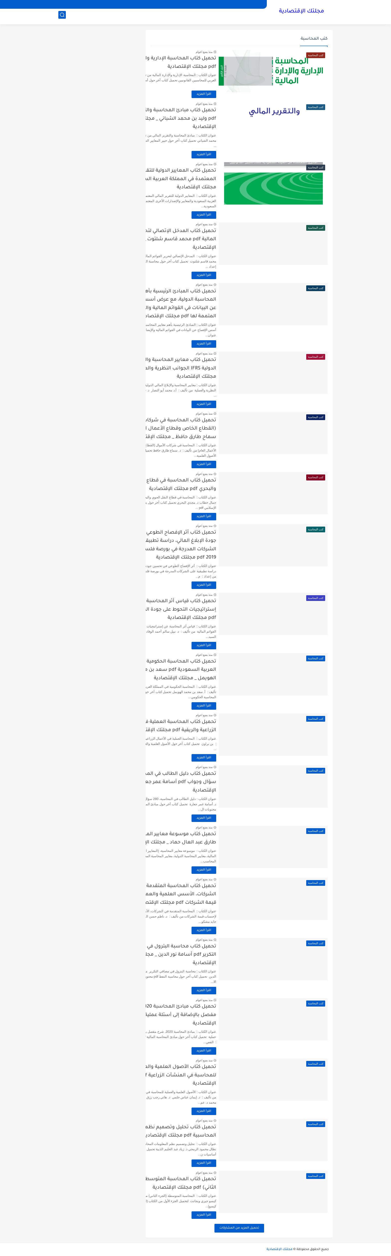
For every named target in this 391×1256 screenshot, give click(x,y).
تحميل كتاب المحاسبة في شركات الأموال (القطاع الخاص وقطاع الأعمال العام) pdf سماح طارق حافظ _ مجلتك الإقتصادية (203, 429)
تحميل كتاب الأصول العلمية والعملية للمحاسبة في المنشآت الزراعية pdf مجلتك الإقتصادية (202, 1075)
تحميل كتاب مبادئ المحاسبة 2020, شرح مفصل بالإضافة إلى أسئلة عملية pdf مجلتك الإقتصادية (200, 1015)
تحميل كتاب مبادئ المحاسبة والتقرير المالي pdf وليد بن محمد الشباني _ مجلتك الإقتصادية (201, 119)
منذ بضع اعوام (236, 52)
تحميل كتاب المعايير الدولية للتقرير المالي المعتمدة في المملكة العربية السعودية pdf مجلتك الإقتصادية (201, 179)
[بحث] (62, 16)
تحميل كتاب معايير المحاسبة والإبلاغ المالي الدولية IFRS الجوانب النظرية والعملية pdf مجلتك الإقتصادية (201, 368)
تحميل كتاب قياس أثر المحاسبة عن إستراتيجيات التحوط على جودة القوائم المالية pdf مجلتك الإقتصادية (200, 610)
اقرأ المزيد (236, 94)
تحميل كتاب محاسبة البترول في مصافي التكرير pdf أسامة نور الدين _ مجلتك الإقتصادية (205, 955)
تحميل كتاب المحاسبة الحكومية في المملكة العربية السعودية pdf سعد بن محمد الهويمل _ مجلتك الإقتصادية (201, 670)
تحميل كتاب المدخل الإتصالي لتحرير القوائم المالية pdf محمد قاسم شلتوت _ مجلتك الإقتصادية (202, 239)
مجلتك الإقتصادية (301, 12)
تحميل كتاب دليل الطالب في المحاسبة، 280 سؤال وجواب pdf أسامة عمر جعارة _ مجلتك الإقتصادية (200, 782)
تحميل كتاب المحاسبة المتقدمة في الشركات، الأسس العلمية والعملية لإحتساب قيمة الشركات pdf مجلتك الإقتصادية (200, 895)
